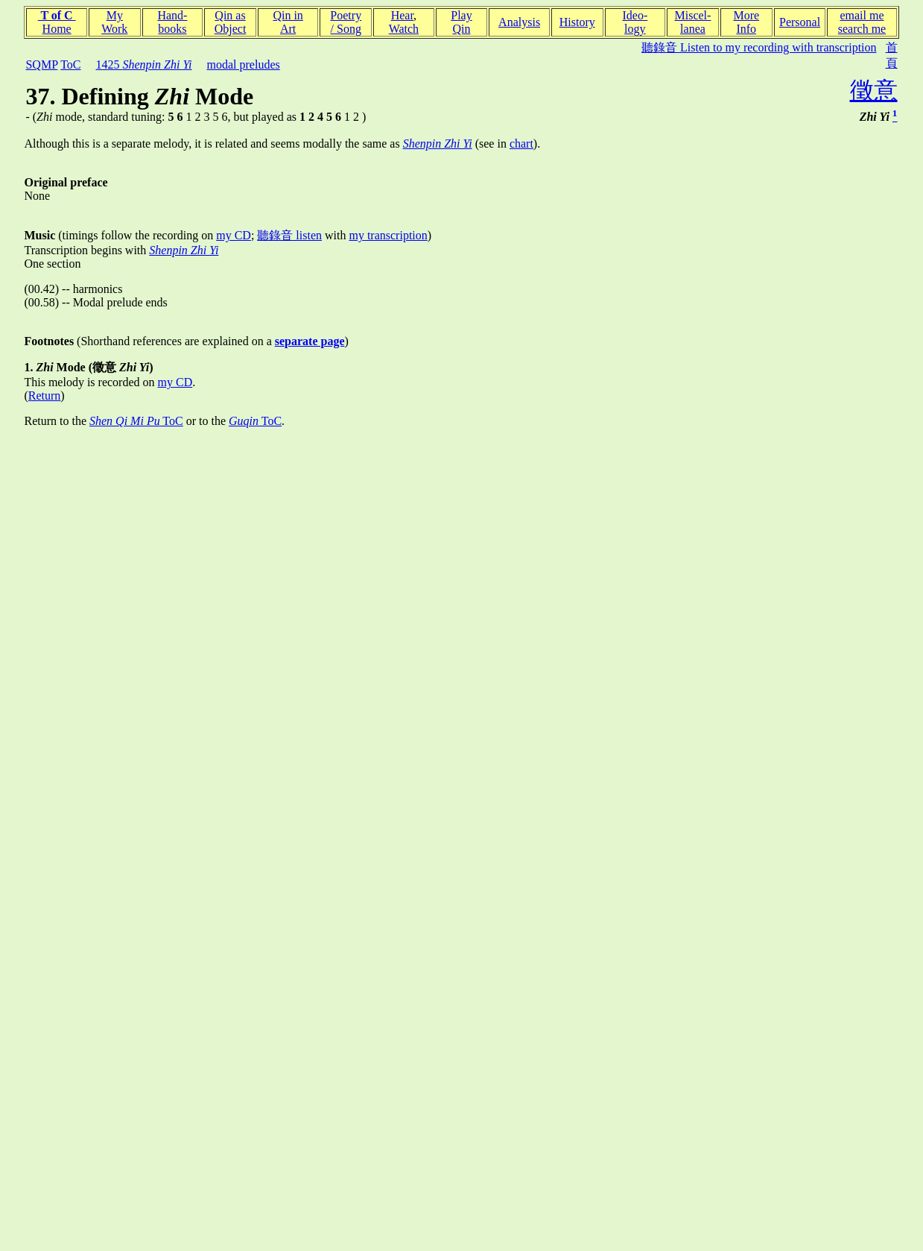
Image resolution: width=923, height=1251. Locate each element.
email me (862, 15)
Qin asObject (231, 22)
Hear (402, 15)
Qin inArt (287, 22)
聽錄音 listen (289, 235)
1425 (143, 64)
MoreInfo (746, 22)
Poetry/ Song (345, 22)
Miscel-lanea (693, 22)
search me (862, 28)
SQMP (41, 64)
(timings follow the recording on (120, 235)
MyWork (114, 22)
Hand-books (172, 22)
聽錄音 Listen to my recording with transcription (759, 47)
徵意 (874, 90)
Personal (799, 22)
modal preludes (243, 64)
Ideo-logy (634, 22)
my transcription (388, 235)
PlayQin (461, 22)
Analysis (519, 22)
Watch (404, 28)
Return (44, 395)
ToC (70, 64)
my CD (233, 235)
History (577, 22)
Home (57, 28)
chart (521, 143)
